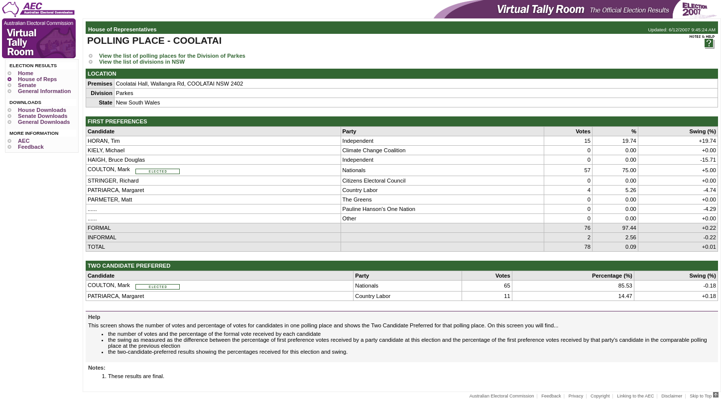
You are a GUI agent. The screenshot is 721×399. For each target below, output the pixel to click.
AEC (24, 141)
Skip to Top (704, 396)
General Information (44, 91)
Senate (27, 85)
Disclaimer (671, 396)
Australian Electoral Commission (502, 396)
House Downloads (42, 110)
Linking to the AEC (635, 396)
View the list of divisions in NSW (142, 62)
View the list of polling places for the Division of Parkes (172, 56)
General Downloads (44, 122)
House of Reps (37, 79)
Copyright (600, 396)
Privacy (576, 396)
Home (25, 73)
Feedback (31, 147)
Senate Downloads (42, 116)
